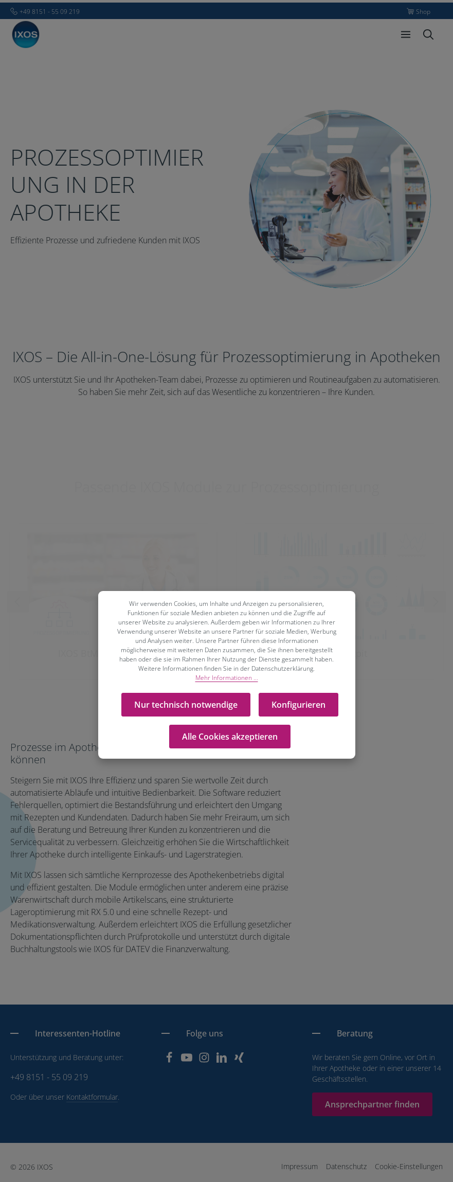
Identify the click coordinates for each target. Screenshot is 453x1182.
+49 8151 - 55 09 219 (49, 1077)
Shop (423, 11)
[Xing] (239, 1060)
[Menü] (405, 34)
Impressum (299, 1166)
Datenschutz (346, 1166)
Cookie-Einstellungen (409, 1166)
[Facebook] (170, 1060)
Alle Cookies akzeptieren (230, 736)
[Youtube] (187, 1060)
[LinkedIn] (222, 1060)
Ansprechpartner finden (372, 1104)
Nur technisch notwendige (186, 704)
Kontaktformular (92, 1097)
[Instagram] (205, 1060)
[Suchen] (428, 34)
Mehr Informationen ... (226, 677)
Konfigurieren (298, 704)
